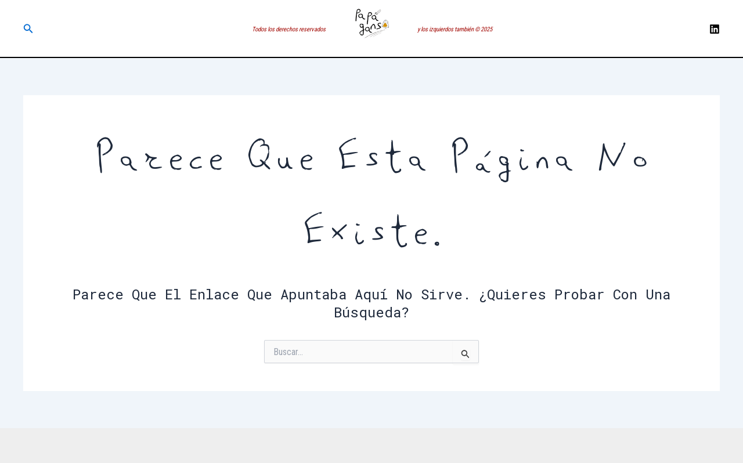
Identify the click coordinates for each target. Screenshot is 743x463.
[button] (28, 28)
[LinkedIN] (714, 29)
